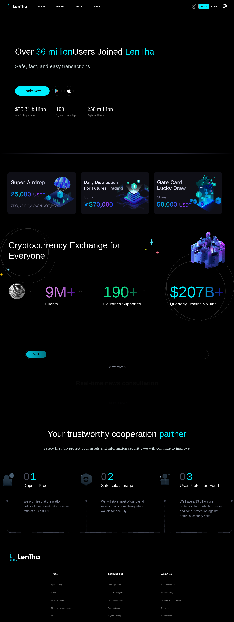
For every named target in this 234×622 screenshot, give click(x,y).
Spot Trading (56, 585)
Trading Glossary (115, 600)
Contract (54, 592)
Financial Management (61, 608)
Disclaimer (165, 608)
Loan (53, 616)
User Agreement (168, 585)
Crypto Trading (114, 616)
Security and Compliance (172, 600)
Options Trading (58, 600)
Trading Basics (114, 585)
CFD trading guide (116, 592)
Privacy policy (167, 592)
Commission (166, 616)
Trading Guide (114, 608)
